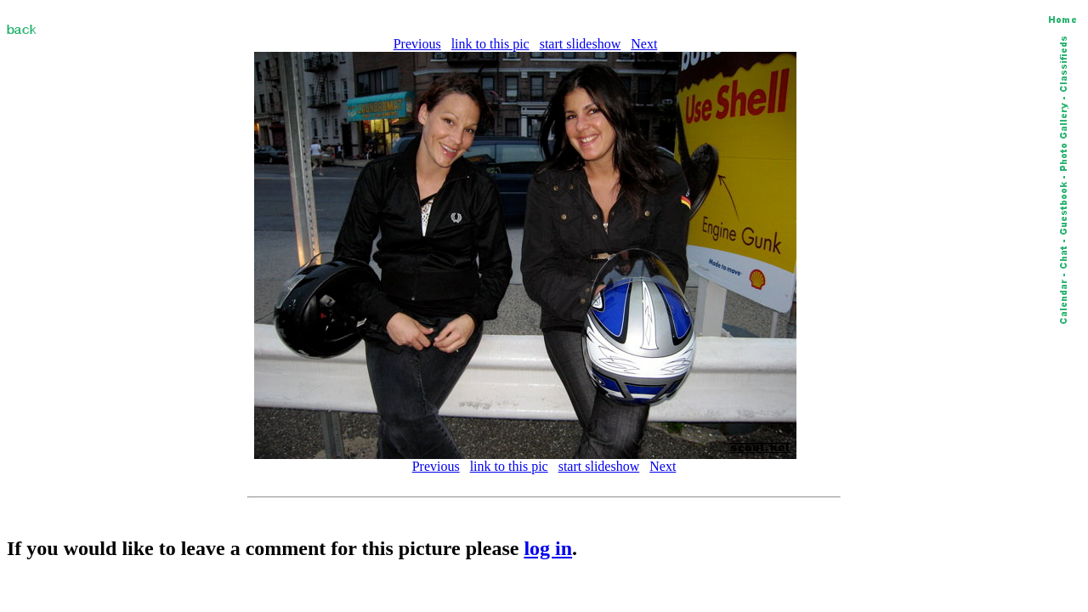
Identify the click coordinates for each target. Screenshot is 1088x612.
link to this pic (490, 44)
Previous (417, 44)
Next (644, 44)
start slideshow (580, 44)
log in (548, 548)
